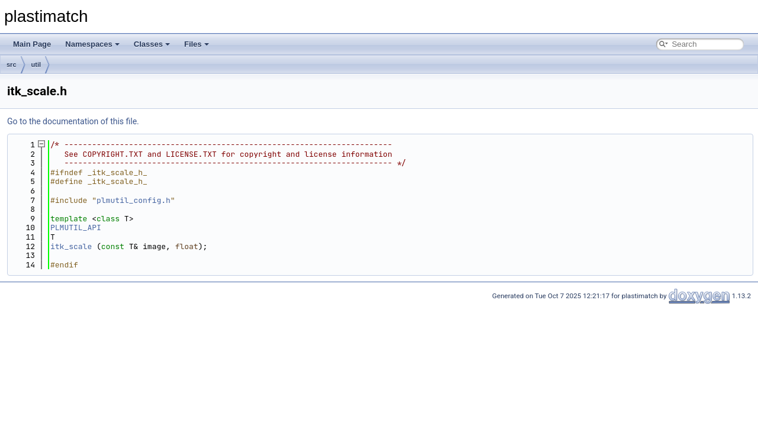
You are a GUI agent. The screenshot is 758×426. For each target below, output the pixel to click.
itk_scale (71, 246)
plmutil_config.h (134, 200)
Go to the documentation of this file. (73, 121)
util (36, 64)
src (12, 64)
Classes (152, 44)
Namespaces (92, 44)
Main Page (32, 44)
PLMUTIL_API (75, 227)
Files (196, 44)
